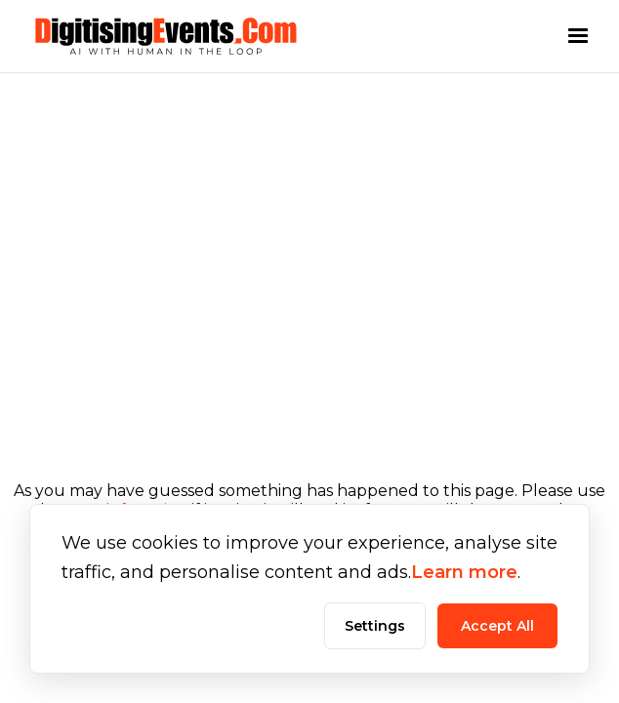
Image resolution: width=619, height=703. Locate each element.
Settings (375, 626)
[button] (578, 36)
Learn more (464, 572)
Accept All (497, 626)
